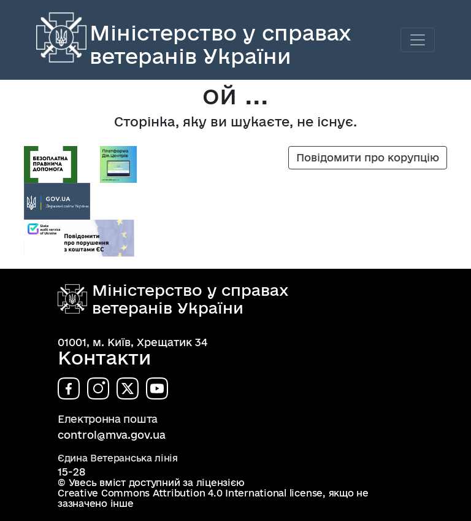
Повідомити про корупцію (367, 157)
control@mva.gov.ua (112, 435)
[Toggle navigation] (417, 40)
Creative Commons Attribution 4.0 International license (190, 493)
